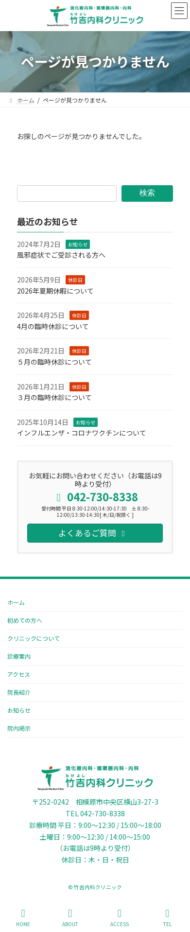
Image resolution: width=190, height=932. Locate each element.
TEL (167, 917)
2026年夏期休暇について (55, 291)
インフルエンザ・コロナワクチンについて (81, 433)
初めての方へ (24, 620)
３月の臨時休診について (54, 397)
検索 (147, 193)
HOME (23, 917)
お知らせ (77, 244)
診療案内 (19, 656)
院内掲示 (19, 728)
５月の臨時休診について (54, 362)
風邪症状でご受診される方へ (61, 255)
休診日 (75, 279)
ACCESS (119, 917)
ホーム (16, 602)
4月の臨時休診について (53, 326)
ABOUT (70, 917)
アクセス (18, 674)
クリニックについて (33, 638)
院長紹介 (19, 692)
